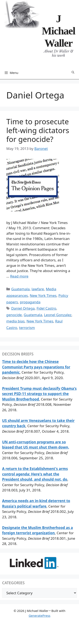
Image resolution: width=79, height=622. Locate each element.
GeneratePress (39, 615)
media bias (15, 321)
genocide (14, 314)
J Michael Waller (58, 31)
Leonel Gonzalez (57, 314)
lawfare (38, 289)
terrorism (27, 327)
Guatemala (20, 289)
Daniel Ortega (23, 308)
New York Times (43, 295)
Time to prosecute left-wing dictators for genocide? (37, 130)
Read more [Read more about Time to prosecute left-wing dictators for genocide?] (19, 276)
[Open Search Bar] (73, 72)
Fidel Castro (46, 308)
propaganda (30, 302)
